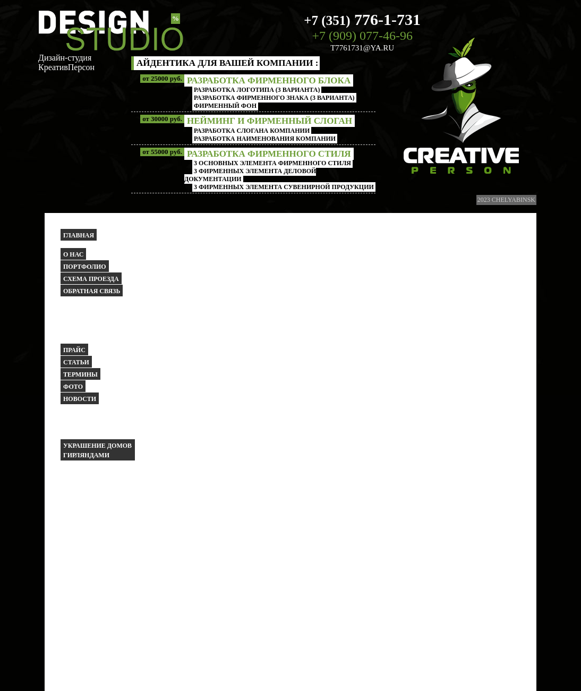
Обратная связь (91, 291)
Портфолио (84, 266)
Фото (73, 386)
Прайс (74, 350)
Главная (78, 235)
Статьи (76, 362)
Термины (80, 374)
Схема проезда (91, 279)
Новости (79, 399)
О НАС (73, 254)
